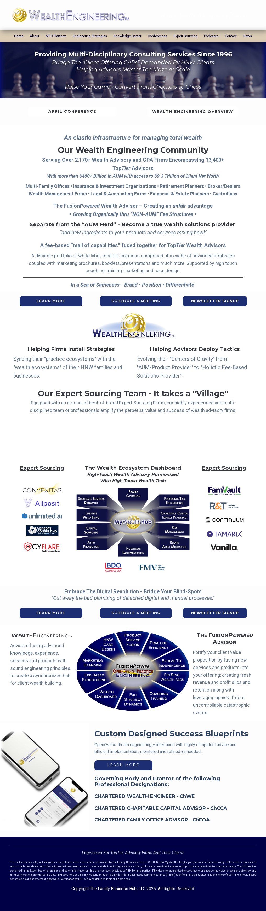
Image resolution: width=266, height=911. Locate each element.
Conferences (157, 36)
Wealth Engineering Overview (192, 111)
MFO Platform (56, 36)
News (247, 36)
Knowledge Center (127, 36)
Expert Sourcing (185, 36)
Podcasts (211, 36)
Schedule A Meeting (135, 301)
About (34, 36)
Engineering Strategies (90, 36)
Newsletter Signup (215, 301)
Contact (231, 36)
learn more (123, 765)
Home (18, 36)
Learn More (51, 301)
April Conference (72, 111)
